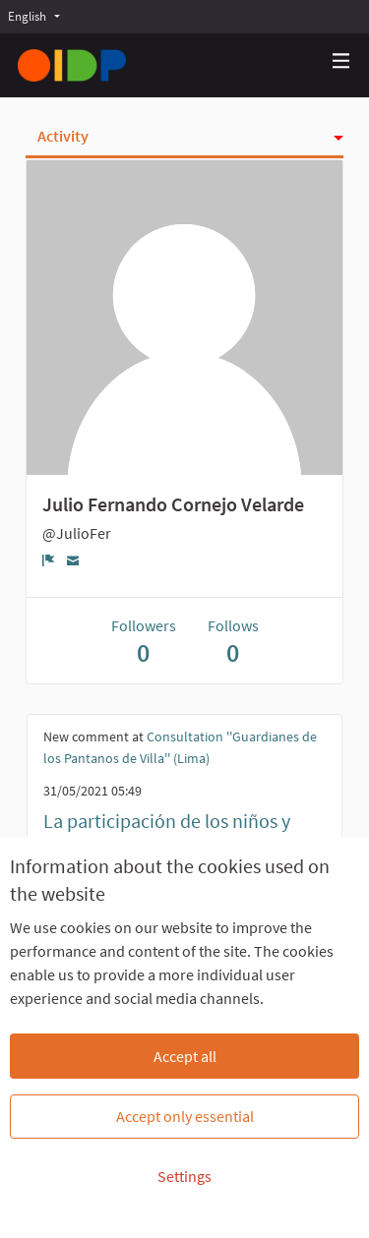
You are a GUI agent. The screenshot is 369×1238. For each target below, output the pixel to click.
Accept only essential (185, 1116)
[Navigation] (341, 61)
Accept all (185, 1056)
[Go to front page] (72, 65)
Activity (63, 136)
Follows (233, 642)
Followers (143, 642)
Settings (184, 1176)
